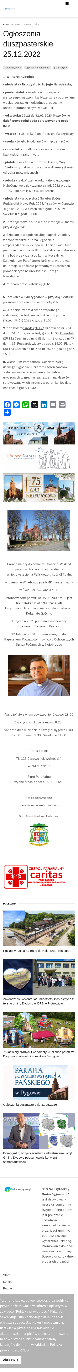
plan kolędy (60, 67)
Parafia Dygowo (13, 67)
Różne (7, 1288)
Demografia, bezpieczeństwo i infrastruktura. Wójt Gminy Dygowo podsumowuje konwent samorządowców (37, 1157)
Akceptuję (10, 1360)
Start (6, 1275)
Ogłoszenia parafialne (37, 67)
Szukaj (7, 1281)
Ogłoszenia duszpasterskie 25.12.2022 (28, 43)
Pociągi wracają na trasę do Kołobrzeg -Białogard (37, 950)
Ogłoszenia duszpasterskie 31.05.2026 (30, 1104)
